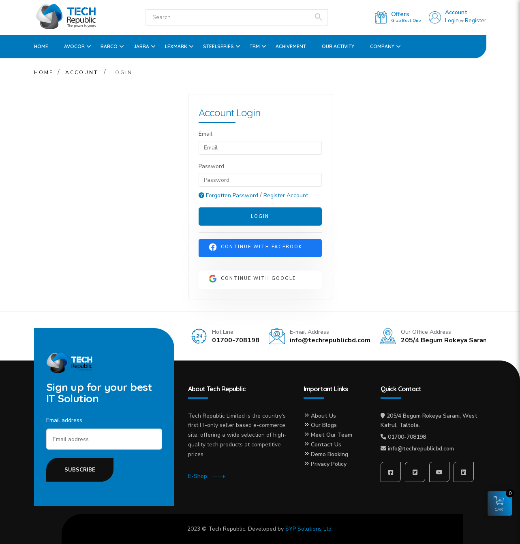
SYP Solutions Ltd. (309, 529)
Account (456, 12)
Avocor (74, 46)
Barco (109, 46)
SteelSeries (218, 46)
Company (382, 46)
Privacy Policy (329, 464)
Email (205, 134)
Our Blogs (324, 425)
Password (211, 166)
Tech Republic (226, 529)
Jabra (141, 46)
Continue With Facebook (255, 247)
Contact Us (326, 444)
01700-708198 (407, 437)
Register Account (285, 195)
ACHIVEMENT (291, 46)
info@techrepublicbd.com (421, 448)
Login (452, 20)
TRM (255, 46)
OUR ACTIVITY (338, 46)
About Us (323, 416)
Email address (64, 420)
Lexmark (176, 46)
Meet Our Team (331, 435)
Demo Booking (329, 454)
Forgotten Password (229, 195)
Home (41, 46)
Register (475, 20)
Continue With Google (252, 279)
